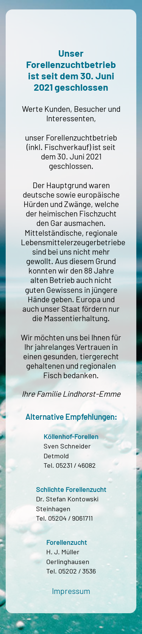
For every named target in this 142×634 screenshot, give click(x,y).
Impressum (71, 590)
